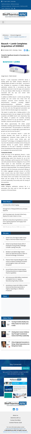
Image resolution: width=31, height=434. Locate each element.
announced (21, 169)
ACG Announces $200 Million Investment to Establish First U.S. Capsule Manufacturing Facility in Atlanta (17, 279)
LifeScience (6, 35)
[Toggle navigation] (3, 22)
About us (15, 415)
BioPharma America (6, 4)
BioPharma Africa (16, 6)
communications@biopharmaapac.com (15, 428)
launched (7, 106)
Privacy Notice (14, 432)
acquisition (15, 85)
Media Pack (7, 8)
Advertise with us (16, 418)
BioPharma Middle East (6, 6)
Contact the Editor (15, 420)
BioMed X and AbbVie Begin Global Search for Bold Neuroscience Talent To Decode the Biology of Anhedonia (16, 253)
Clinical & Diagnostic (15, 35)
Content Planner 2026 (15, 422)
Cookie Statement (23, 432)
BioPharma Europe (15, 4)
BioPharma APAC (24, 6)
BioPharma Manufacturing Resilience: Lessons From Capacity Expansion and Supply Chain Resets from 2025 (15, 221)
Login (12, 8)
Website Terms (6, 432)
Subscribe (26, 368)
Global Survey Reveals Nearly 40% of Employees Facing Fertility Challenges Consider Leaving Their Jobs (16, 245)
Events (3, 8)
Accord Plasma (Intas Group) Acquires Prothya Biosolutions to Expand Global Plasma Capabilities (16, 271)
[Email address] (11, 368)
